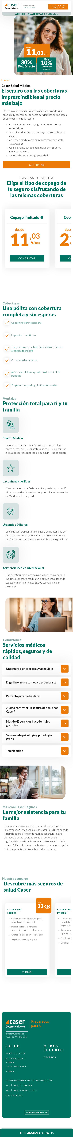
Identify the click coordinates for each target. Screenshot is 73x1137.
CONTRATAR (36, 164)
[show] (65, 669)
